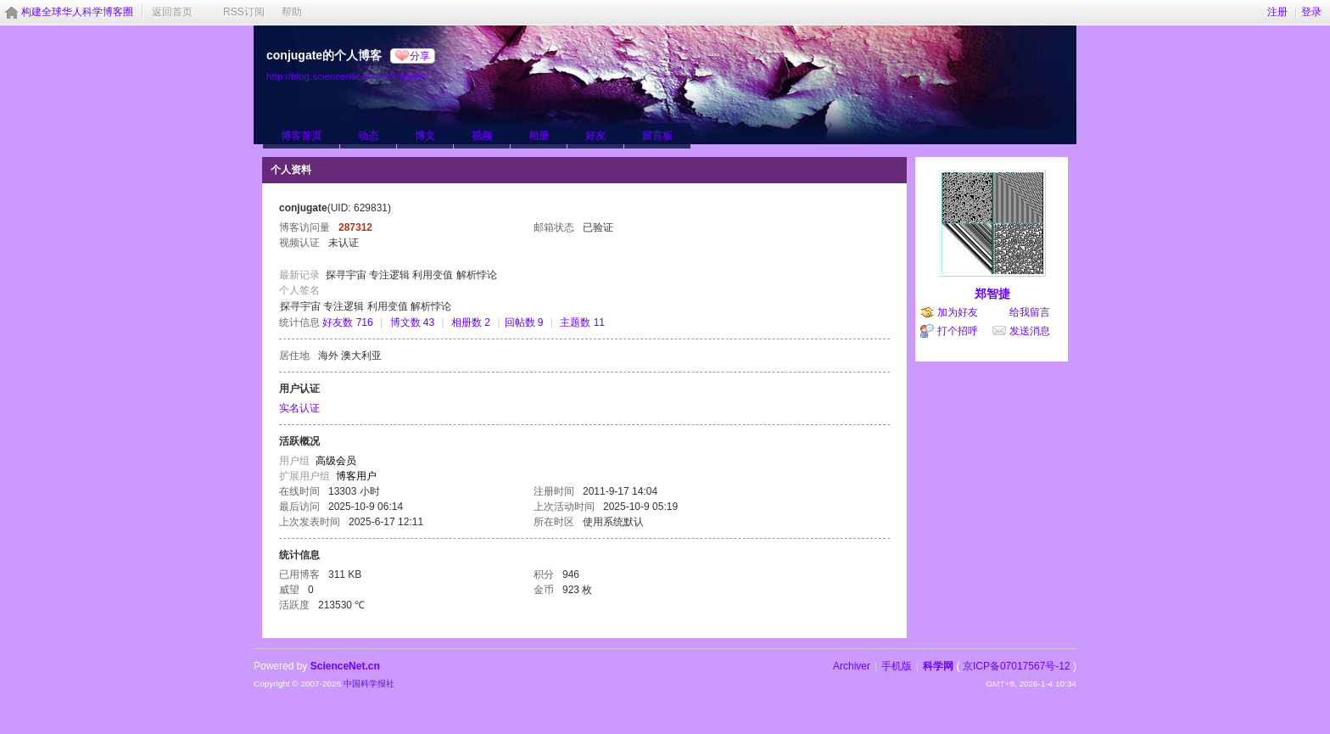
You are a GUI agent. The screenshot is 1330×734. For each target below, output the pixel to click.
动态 (368, 136)
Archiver (851, 666)
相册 (538, 136)
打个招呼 (957, 331)
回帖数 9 (524, 322)
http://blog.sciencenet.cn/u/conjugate (346, 75)
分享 (420, 56)
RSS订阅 (244, 12)
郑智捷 (992, 293)
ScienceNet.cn (345, 666)
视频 (482, 136)
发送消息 (1029, 331)
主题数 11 (582, 322)
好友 (595, 136)
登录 (1311, 12)
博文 (425, 136)
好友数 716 (347, 322)
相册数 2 (470, 322)
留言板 (657, 136)
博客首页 (301, 136)
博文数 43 (412, 322)
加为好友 (957, 312)
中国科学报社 (369, 683)
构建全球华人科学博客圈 (77, 12)
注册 (1277, 12)
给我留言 (1029, 312)
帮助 (292, 12)
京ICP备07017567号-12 (1016, 666)
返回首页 (172, 12)
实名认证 (299, 408)
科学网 (938, 666)
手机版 (896, 666)
